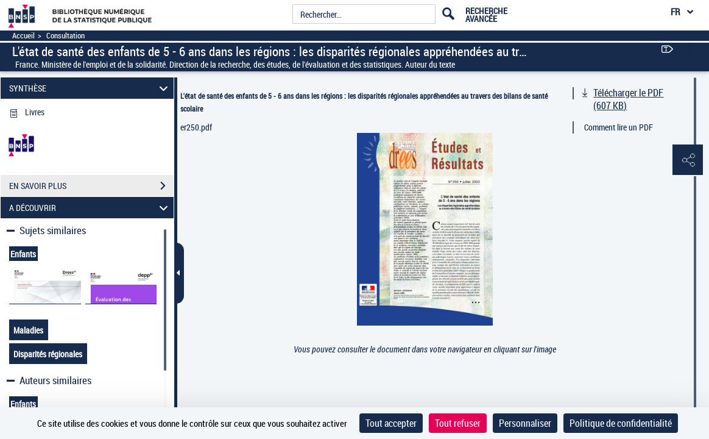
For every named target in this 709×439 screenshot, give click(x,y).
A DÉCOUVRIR (90, 207)
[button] (687, 160)
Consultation (65, 35)
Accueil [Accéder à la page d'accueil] (23, 35)
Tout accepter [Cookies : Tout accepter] (391, 423)
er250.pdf (196, 127)
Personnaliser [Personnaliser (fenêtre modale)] (525, 423)
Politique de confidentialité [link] (621, 423)
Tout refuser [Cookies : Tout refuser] (458, 423)
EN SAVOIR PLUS (91, 186)
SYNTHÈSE (90, 88)
